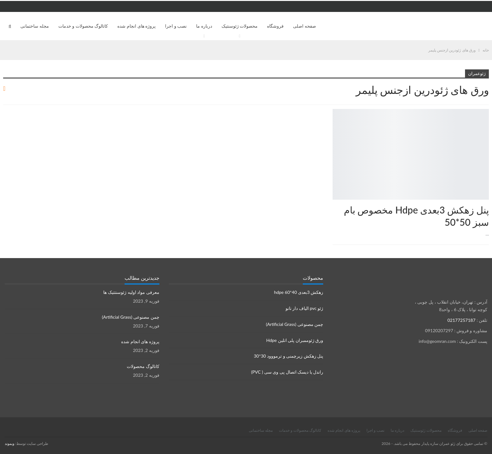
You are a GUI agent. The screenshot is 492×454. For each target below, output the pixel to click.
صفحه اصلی (304, 26)
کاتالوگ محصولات (143, 366)
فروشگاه (275, 26)
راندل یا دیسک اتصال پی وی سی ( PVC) (287, 372)
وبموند (9, 443)
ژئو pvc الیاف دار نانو (305, 308)
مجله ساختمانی (34, 26)
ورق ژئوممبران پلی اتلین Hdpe (294, 340)
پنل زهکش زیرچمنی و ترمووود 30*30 (288, 356)
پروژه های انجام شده (136, 26)
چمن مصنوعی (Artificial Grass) (294, 324)
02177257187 (461, 320)
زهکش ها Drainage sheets (486, 109)
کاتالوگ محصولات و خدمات (83, 26)
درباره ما (204, 26)
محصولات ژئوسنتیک (240, 26)
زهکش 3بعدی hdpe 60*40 (298, 292)
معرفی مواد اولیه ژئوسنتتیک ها (131, 292)
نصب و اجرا (176, 26)
